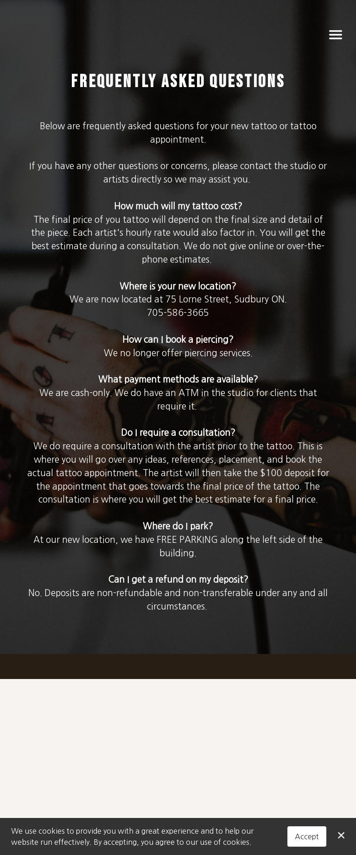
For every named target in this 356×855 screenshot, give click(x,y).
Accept (307, 836)
